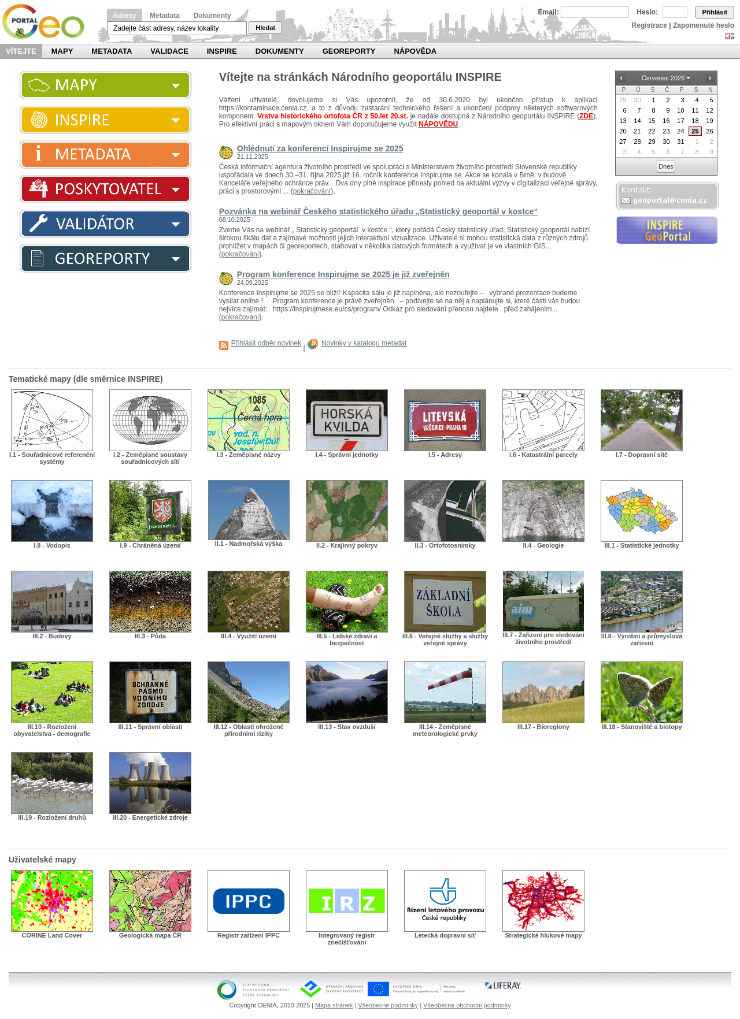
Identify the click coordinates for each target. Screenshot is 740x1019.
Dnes (666, 166)
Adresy (124, 16)
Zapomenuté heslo (703, 25)
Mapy (62, 51)
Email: (548, 12)
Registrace (649, 25)
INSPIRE (222, 51)
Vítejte (21, 51)
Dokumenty (212, 16)
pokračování (312, 191)
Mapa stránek (334, 1005)
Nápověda (415, 51)
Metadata (165, 16)
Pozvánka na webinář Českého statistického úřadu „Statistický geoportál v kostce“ (378, 211)
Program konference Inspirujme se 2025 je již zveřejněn (343, 274)
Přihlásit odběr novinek (266, 343)
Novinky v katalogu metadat (363, 343)
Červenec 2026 (663, 78)
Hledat (265, 27)
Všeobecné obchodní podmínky (466, 1005)
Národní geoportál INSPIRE (47, 21)
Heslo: (647, 12)
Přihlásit (714, 12)
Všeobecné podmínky (388, 1005)
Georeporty (349, 51)
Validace (169, 51)
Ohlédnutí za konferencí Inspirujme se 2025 (320, 148)
